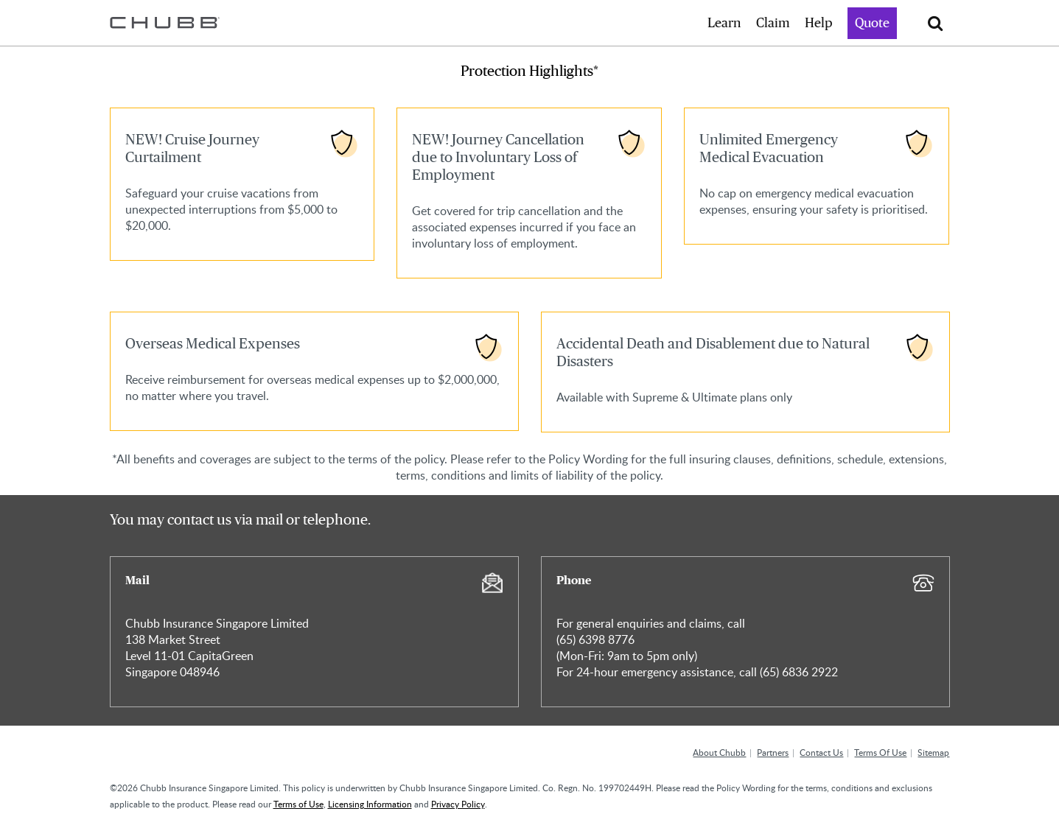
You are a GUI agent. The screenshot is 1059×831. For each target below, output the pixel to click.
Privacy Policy (458, 804)
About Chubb (719, 752)
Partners (773, 752)
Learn (724, 23)
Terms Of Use (880, 752)
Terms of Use (298, 804)
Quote (872, 23)
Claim (773, 23)
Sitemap (933, 752)
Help (819, 23)
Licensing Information (370, 804)
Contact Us (821, 752)
